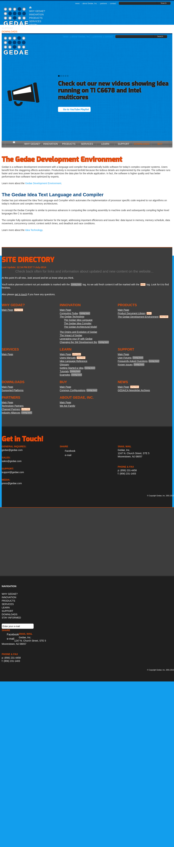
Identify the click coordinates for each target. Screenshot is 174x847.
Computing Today (69, 313)
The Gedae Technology (72, 316)
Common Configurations (72, 390)
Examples (65, 374)
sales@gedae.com (11, 461)
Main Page (7, 310)
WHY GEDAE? (37, 11)
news (77, 3)
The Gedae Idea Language (78, 320)
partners (103, 3)
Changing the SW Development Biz (78, 342)
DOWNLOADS (9, 614)
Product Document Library (132, 313)
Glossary (64, 364)
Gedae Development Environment (43, 183)
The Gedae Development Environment (138, 316)
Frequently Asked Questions (133, 361)
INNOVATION (36, 14)
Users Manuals (68, 357)
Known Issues (125, 364)
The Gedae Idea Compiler (77, 323)
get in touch (21, 294)
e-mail (68, 455)
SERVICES (35, 21)
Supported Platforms (13, 390)
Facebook (70, 451)
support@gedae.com (13, 472)
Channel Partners (11, 409)
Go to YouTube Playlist (76, 109)
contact (113, 3)
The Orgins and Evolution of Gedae (78, 332)
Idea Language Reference (73, 361)
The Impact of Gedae (71, 335)
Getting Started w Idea (71, 368)
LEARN (33, 24)
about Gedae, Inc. (89, 3)
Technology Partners (13, 405)
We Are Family (67, 405)
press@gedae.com (12, 483)
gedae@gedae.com (12, 450)
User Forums (125, 357)
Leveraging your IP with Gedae (76, 338)
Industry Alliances (11, 412)
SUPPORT (7, 28)
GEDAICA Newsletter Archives (134, 390)
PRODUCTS (36, 18)
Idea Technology (33, 230)
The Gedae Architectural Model (80, 326)
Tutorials (64, 371)
